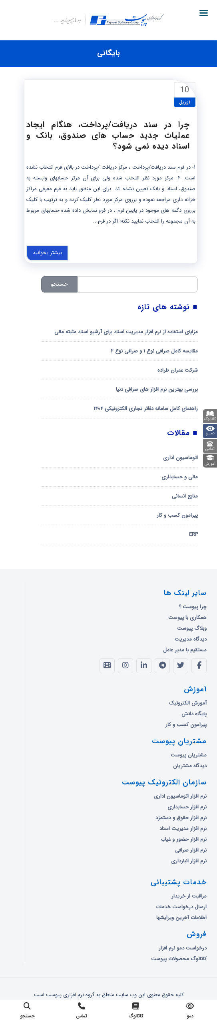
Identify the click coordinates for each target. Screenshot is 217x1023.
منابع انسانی (185, 496)
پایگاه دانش (194, 714)
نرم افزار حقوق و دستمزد (181, 818)
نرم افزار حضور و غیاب (184, 839)
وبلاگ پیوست (192, 628)
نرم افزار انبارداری (189, 861)
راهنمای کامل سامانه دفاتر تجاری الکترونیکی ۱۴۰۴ (146, 408)
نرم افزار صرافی (191, 850)
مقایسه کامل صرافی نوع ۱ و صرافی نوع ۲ (154, 351)
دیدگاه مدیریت (191, 639)
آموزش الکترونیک (188, 703)
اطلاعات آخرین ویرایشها (181, 918)
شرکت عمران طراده (177, 370)
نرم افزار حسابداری (187, 807)
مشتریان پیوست (189, 755)
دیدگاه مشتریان (190, 766)
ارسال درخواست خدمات (181, 907)
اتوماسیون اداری (180, 458)
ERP (193, 534)
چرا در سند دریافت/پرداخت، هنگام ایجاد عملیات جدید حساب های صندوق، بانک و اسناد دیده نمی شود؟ (108, 135)
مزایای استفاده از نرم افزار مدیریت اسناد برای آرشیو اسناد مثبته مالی (126, 332)
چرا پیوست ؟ (193, 607)
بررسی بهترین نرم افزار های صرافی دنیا (157, 389)
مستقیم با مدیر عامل (185, 650)
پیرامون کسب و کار (177, 515)
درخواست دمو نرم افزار (183, 948)
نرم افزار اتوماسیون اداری (180, 796)
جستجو (59, 284)
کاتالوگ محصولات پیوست (179, 959)
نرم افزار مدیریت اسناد (183, 828)
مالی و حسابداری (179, 477)
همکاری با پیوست (187, 617)
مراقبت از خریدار (189, 896)
